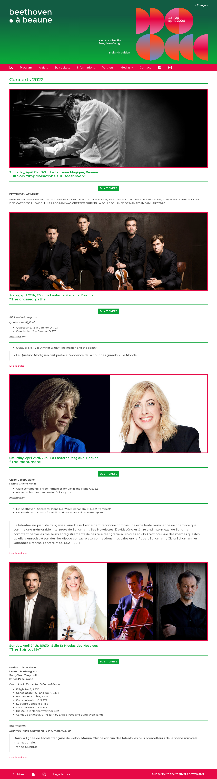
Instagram (170, 67)
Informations (86, 67)
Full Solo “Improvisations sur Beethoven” (53, 174)
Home (11, 67)
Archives (18, 774)
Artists (43, 67)
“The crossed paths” (51, 297)
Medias (126, 67)
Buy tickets (62, 67)
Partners (108, 67)
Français (202, 5)
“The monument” (53, 460)
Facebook (159, 67)
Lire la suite (18, 365)
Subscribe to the (178, 774)
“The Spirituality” (53, 648)
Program (26, 67)
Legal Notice (61, 774)
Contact (145, 67)
